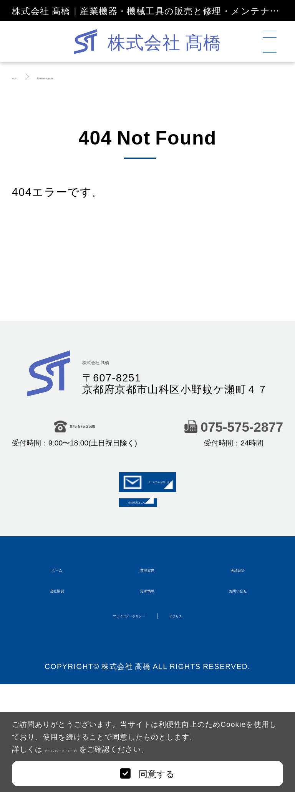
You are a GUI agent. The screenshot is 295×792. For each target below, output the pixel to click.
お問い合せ (238, 676)
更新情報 (147, 676)
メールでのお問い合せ (147, 494)
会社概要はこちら (147, 541)
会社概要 (57, 676)
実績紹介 (238, 635)
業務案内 (147, 635)
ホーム (57, 635)
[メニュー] (274, 41)
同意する (147, 773)
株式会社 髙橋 (126, 361)
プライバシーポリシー (89, 748)
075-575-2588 (74, 428)
